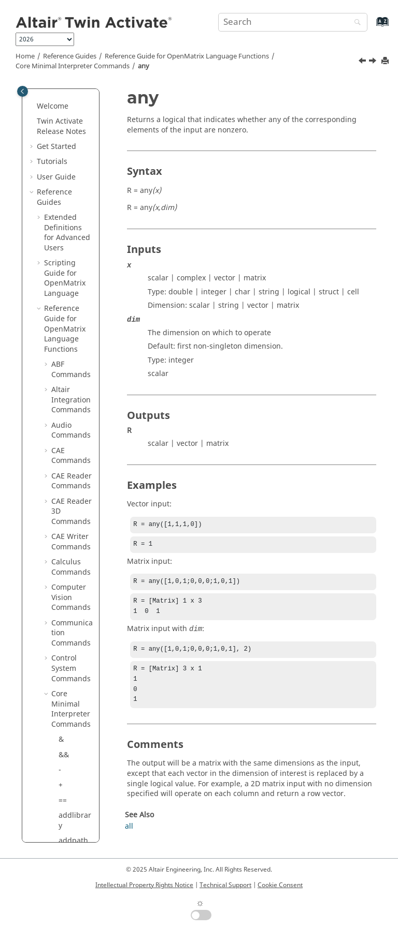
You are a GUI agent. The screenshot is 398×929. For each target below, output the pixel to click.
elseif (68, 552)
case (66, 319)
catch (68, 334)
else (66, 537)
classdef (73, 364)
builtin (70, 304)
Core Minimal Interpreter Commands (73, 66)
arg (64, 243)
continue (74, 476)
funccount (75, 780)
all (63, 182)
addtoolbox (74, 162)
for (63, 745)
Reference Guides (69, 56)
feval (67, 714)
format (70, 760)
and (65, 197)
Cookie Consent (280, 885)
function (73, 816)
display (71, 506)
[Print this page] (386, 61)
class (67, 349)
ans (65, 212)
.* (62, 522)
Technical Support (225, 885)
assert (69, 258)
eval (66, 638)
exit (65, 684)
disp (66, 491)
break (68, 288)
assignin (73, 273)
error (67, 598)
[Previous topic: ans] (363, 62)
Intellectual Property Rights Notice (144, 885)
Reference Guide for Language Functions (187, 56)
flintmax (73, 730)
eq (63, 582)
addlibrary (75, 121)
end (65, 567)
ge (63, 831)
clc (63, 380)
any (143, 66)
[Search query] (292, 22)
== (63, 101)
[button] (54, 102)
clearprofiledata (75, 415)
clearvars (74, 435)
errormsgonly (75, 618)
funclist (71, 801)
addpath (73, 142)
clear (67, 395)
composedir (74, 456)
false (67, 699)
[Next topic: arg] (373, 62)
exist (67, 669)
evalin (69, 654)
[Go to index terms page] (371, 26)
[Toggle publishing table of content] (22, 91)
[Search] (354, 23)
